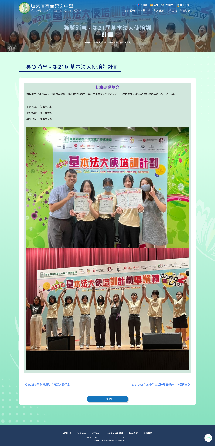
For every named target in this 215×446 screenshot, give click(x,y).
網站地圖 (67, 433)
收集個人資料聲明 (115, 433)
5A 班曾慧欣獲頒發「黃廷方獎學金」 (49, 384)
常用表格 (81, 433)
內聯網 (142, 5)
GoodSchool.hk (118, 440)
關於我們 (130, 10)
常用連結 (96, 433)
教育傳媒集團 (107, 440)
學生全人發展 (156, 10)
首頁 (87, 42)
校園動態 (167, 5)
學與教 (141, 10)
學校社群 (185, 10)
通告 (154, 5)
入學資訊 (172, 10)
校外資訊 (183, 5)
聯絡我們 (133, 433)
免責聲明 (148, 433)
